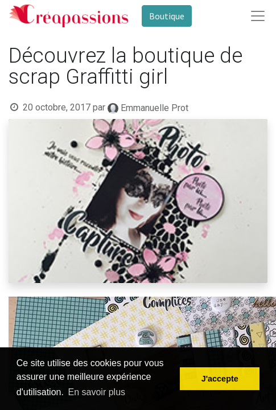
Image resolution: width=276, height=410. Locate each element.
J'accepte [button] (219, 378)
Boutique (166, 16)
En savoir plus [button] (97, 392)
